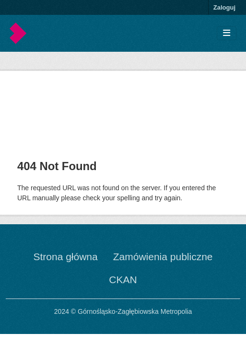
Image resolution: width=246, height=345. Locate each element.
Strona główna (65, 256)
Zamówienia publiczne (163, 256)
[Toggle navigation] (226, 33)
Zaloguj (224, 7)
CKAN (123, 279)
